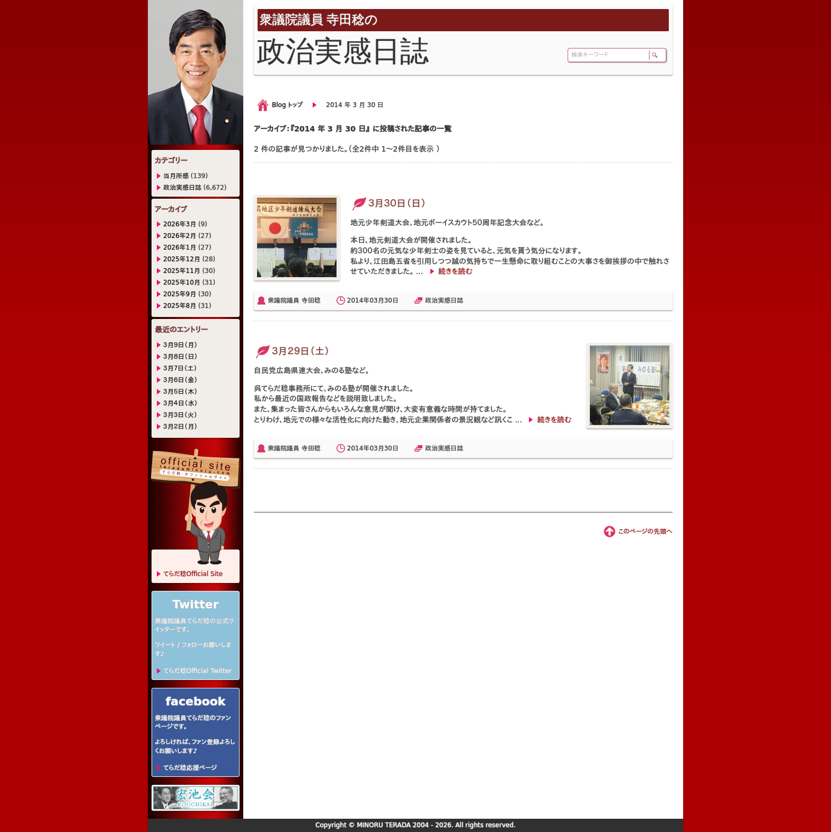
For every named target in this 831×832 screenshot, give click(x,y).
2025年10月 (181, 282)
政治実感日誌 (444, 300)
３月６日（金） (180, 380)
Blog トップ (287, 105)
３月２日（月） (180, 426)
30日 (391, 300)
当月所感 (176, 176)
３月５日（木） (180, 391)
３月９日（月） (180, 345)
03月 (376, 300)
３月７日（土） (180, 368)
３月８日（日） (180, 356)
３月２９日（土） (292, 351)
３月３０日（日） (388, 203)
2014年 (358, 300)
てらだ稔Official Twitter (197, 671)
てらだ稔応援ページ (190, 768)
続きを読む (455, 271)
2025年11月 (181, 271)
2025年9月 (179, 294)
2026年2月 (179, 236)
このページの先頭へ (645, 531)
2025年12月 (181, 259)
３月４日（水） (180, 403)
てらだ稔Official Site (193, 574)
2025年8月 (179, 305)
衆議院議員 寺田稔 (294, 300)
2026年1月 (179, 247)
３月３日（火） (180, 415)
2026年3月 (179, 224)
